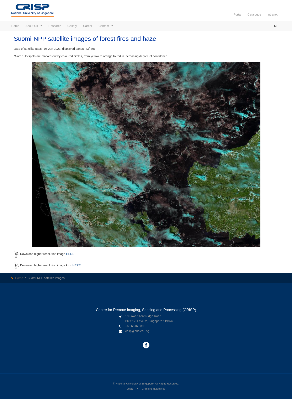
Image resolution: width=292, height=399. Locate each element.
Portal (237, 14)
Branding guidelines (153, 388)
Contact (105, 26)
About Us (33, 26)
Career (87, 26)
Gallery (72, 26)
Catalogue (254, 14)
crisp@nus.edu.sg (137, 331)
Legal (130, 388)
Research (54, 26)
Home (15, 26)
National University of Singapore (135, 383)
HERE (70, 254)
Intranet (272, 14)
